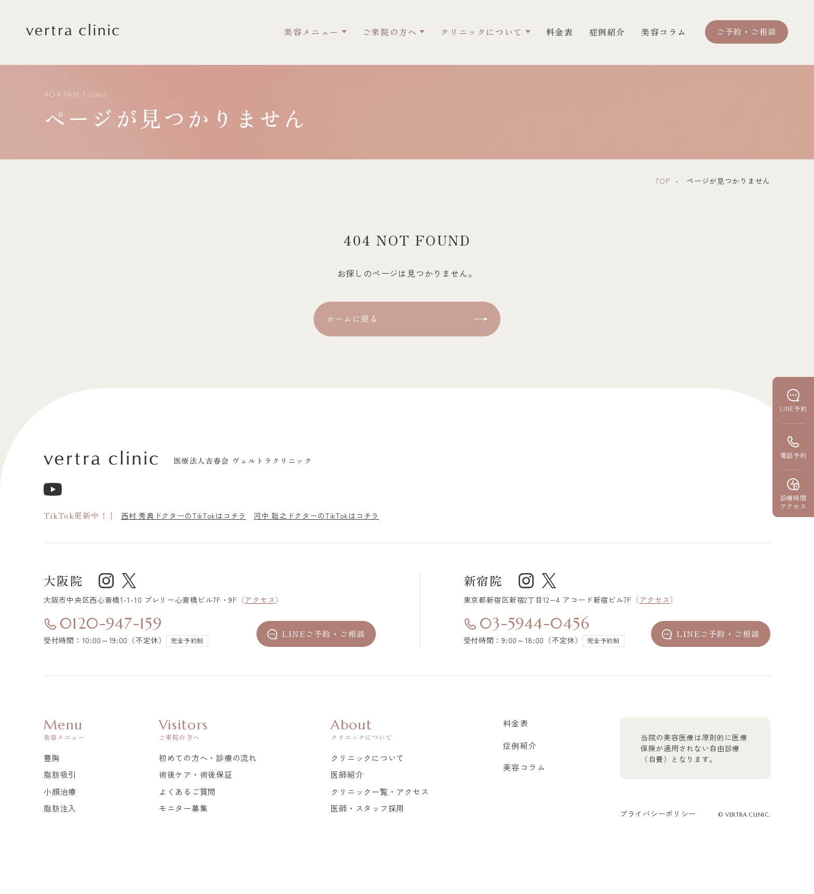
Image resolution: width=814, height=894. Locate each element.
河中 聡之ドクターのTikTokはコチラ (316, 515)
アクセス (260, 599)
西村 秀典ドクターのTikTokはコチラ (183, 515)
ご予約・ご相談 (746, 31)
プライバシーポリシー (658, 813)
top (662, 180)
